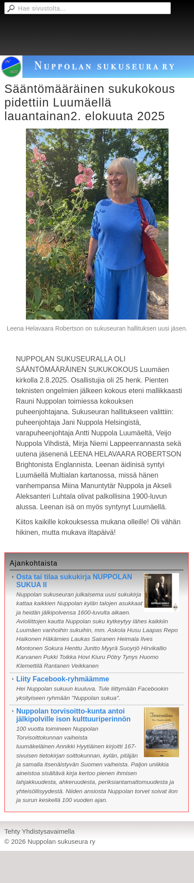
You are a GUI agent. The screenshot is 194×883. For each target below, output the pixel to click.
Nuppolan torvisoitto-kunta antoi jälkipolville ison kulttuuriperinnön (73, 715)
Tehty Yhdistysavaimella (39, 831)
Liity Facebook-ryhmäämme (62, 679)
